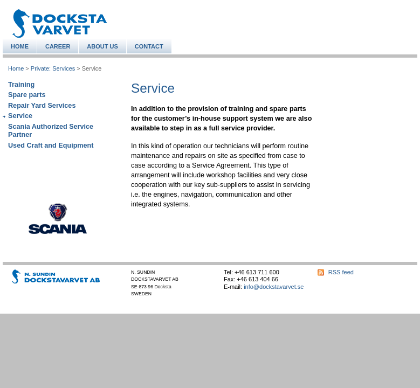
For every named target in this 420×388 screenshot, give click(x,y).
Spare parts (26, 95)
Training (21, 84)
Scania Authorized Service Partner (50, 130)
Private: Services (53, 68)
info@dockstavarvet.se (274, 286)
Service (20, 116)
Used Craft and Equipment (51, 145)
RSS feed (341, 272)
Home (16, 68)
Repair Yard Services (41, 105)
